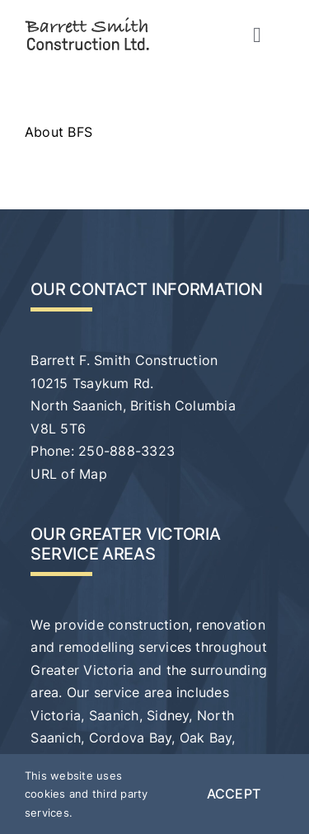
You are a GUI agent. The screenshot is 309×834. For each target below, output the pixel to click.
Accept (233, 793)
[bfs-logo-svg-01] (87, 23)
